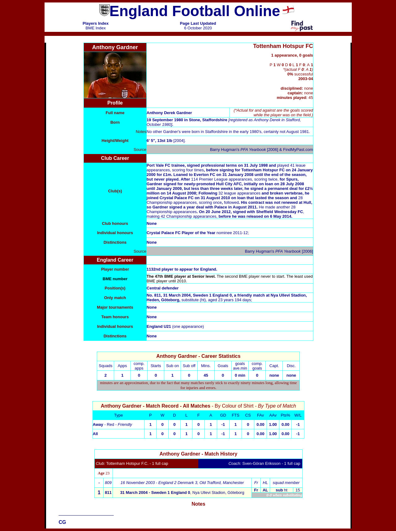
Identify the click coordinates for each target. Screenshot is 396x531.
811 (108, 492)
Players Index (96, 23)
